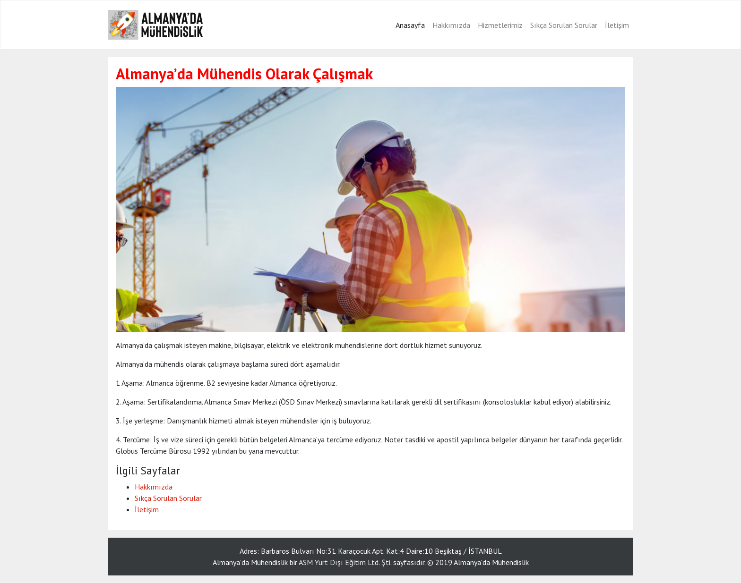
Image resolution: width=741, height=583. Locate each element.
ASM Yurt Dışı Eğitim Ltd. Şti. (345, 562)
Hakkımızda (451, 25)
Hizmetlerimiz (500, 25)
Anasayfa (410, 25)
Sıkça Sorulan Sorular (563, 25)
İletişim (617, 25)
